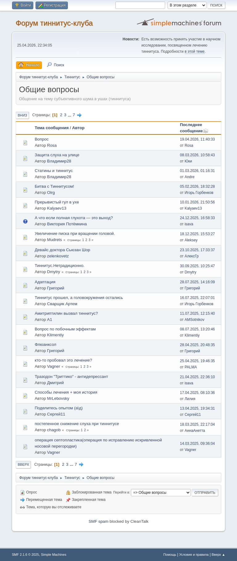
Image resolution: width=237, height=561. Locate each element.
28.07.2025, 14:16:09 (197, 282)
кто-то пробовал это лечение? (63, 360)
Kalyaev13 (56, 208)
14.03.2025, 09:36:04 (197, 443)
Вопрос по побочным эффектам (65, 329)
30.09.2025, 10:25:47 (197, 266)
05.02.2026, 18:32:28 (197, 186)
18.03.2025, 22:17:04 (197, 424)
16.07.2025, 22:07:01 (197, 298)
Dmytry (53, 271)
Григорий (55, 288)
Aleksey (191, 240)
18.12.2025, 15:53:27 (197, 234)
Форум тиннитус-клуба (54, 23)
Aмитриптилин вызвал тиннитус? (66, 313)
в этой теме (195, 51)
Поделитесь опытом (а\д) (59, 408)
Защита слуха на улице (57, 155)
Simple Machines (53, 554)
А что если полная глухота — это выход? (74, 217)
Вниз (22, 115)
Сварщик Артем (62, 303)
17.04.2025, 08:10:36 (197, 393)
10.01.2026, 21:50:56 (197, 202)
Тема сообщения (52, 127)
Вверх (23, 464)
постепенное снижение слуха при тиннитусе (77, 423)
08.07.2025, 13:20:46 (197, 329)
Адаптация (45, 282)
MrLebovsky (58, 398)
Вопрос (41, 139)
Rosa (52, 145)
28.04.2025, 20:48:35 (197, 345)
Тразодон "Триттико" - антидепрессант (71, 376)
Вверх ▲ (218, 554)
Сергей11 (56, 414)
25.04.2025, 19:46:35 (197, 361)
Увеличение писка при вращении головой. (75, 233)
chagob (54, 430)
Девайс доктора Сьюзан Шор (62, 250)
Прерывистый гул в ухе (57, 202)
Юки (188, 161)
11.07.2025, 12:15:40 (197, 313)
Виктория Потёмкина (67, 224)
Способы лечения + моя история (66, 392)
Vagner (53, 366)
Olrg (51, 192)
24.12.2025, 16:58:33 (197, 218)
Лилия (190, 399)
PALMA (191, 367)
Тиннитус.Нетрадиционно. (59, 265)
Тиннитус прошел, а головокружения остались (79, 297)
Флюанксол (45, 344)
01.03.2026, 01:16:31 (197, 171)
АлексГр (192, 256)
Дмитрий (55, 382)
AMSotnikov (194, 319)
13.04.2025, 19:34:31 (197, 408)
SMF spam (98, 521)
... (70, 115)
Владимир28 (59, 161)
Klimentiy (55, 335)
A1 (49, 319)
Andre (189, 177)
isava (189, 224)
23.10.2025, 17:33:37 (197, 250)
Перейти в (121, 492)
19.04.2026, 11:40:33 (197, 139)
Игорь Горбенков (199, 192)
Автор (78, 127)
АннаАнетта (195, 430)
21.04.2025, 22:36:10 (197, 377)
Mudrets (54, 239)
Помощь (169, 554)
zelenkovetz (58, 256)
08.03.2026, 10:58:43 (197, 155)
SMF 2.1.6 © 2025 (25, 554)
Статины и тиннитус (54, 170)
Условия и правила (194, 554)
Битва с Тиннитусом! (54, 186)
